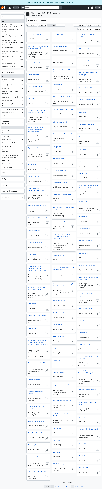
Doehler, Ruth (82, 173)
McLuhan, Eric (12, 146)
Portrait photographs (85, 87)
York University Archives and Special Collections (12, 105)
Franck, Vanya (82, 217)
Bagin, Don (81, 320)
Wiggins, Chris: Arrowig (60, 122)
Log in (97, 7)
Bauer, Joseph (57, 324)
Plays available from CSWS (86, 265)
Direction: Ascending (93, 25)
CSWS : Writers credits (60, 255)
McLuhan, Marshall (59, 58)
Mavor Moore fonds (12, 60)
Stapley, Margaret (33, 75)
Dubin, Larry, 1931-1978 (12, 143)
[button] (88, 7)
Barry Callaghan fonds (12, 63)
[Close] (100, 2)
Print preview (31, 25)
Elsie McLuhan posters (35, 63)
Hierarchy (42, 25)
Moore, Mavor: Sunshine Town (62, 96)
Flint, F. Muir (82, 149)
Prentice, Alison (58, 348)
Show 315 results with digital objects (89, 29)
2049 (76, 486)
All (3, 21)
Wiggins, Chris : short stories (87, 124)
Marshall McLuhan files (60, 46)
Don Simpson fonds (12, 57)
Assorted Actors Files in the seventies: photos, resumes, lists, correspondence (63, 236)
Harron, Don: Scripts (34, 176)
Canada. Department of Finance (12, 132)
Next (81, 486)
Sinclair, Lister (57, 85)
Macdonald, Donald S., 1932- (12, 80)
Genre (4, 185)
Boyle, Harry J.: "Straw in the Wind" (87, 403)
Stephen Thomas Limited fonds (12, 52)
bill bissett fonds (12, 48)
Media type (6, 197)
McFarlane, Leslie (58, 159)
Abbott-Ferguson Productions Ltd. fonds (12, 25)
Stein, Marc (12, 116)
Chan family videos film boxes (87, 137)
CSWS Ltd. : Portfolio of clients (87, 99)
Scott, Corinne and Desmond (37, 205)
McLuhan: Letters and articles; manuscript (87, 74)
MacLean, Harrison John (85, 308)
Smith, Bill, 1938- (12, 167)
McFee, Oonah (82, 112)
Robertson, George (34, 445)
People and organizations (7, 122)
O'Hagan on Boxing (84, 229)
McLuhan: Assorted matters (87, 240)
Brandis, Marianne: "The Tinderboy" (60, 414)
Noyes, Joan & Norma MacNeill (37, 316)
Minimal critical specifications (37, 471)
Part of (5, 17)
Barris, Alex (81, 417)
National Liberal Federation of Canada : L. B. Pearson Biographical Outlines (37, 129)
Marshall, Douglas (58, 312)
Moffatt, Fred (12, 88)
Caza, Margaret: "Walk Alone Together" (87, 295)
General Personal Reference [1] (37, 218)
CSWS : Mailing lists (34, 254)
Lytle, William (32, 304)
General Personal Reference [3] (62, 222)
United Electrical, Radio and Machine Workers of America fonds (12, 42)
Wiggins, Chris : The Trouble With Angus (63, 208)
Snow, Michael (12, 140)
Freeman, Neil (32, 328)
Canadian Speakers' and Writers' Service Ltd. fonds (12, 36)
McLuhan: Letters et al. (35, 242)
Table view (60, 25)
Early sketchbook (83, 61)
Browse (15, 7)
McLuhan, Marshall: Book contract (63, 109)
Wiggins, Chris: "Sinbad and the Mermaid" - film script (37, 149)
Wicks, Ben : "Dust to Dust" (36, 433)
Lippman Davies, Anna (60, 170)
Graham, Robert (83, 332)
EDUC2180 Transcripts (35, 34)
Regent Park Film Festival (12, 97)
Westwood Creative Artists (12, 109)
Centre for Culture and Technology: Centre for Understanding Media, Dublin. (37, 268)
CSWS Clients (57, 360)
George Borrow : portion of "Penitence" (86, 35)
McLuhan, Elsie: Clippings (86, 49)
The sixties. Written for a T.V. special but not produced (37, 364)
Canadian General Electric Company (12, 93)
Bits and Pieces (57, 428)
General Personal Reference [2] (62, 134)
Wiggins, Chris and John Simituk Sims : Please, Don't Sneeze (37, 111)
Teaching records (58, 336)
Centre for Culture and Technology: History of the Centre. (86, 373)
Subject (5, 179)
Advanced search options (37, 20)
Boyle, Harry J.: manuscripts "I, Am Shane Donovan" (63, 268)
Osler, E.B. (81, 161)
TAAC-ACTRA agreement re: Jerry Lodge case (88, 357)
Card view (51, 25)
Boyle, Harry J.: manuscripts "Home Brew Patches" (36, 288)
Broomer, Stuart (12, 164)
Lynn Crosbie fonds (34, 231)
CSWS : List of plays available (62, 194)
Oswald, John (12, 161)
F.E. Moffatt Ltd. (12, 100)
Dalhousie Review (58, 34)
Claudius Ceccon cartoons (36, 421)
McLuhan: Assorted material (87, 390)
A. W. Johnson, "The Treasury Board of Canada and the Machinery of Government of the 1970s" (38, 343)
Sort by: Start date (79, 25)
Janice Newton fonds (84, 344)
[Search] (42, 7)
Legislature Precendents (60, 182)
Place (4, 173)
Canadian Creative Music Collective (12, 151)
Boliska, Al (81, 456)
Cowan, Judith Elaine (12, 85)
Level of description (9, 191)
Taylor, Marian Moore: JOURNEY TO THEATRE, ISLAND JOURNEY (38, 189)
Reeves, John (32, 164)
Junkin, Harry (57, 440)
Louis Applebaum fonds (12, 67)
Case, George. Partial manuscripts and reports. (38, 458)
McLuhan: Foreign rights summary (35, 393)
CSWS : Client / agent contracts (62, 464)
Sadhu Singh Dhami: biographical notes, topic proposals (88, 186)
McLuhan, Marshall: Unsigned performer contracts (62, 385)
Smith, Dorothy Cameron (35, 87)
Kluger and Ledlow (59, 301)
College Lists (57, 147)
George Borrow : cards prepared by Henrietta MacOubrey (38, 47)
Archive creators (8, 72)
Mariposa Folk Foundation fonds (12, 31)
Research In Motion (12, 113)
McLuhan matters (83, 253)
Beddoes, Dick (57, 452)
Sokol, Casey (12, 136)
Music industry (83, 467)
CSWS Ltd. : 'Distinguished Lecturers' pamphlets (86, 203)
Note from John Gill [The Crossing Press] (88, 430)
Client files (31, 98)
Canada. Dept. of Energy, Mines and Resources (12, 156)
